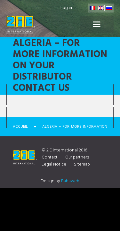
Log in (66, 8)
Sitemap (82, 164)
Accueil (20, 127)
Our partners (77, 157)
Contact (50, 157)
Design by (60, 181)
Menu (97, 24)
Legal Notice (54, 164)
